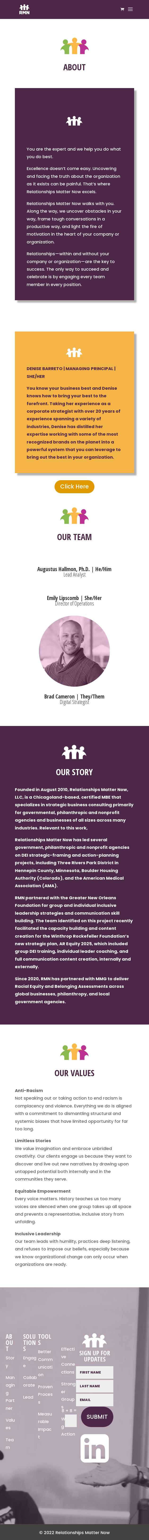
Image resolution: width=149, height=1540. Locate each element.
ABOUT (9, 1342)
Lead (28, 1397)
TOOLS (44, 1339)
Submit (97, 1417)
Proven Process (45, 1394)
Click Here (74, 486)
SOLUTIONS (29, 1342)
